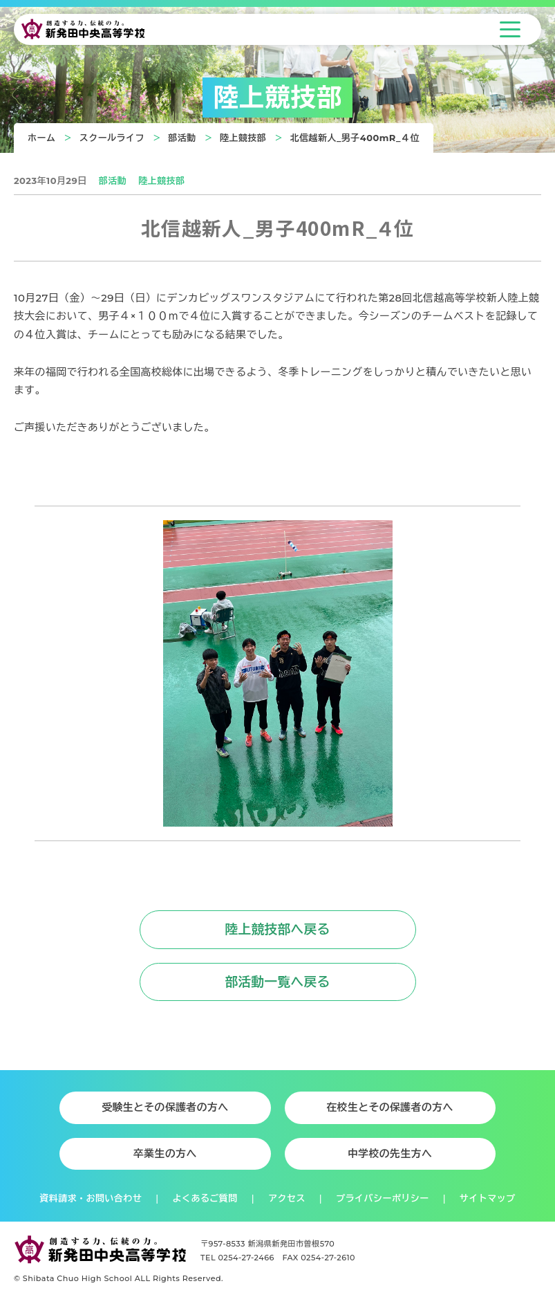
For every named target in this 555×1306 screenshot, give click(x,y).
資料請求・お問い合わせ (90, 1198)
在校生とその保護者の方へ (389, 1107)
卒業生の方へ (165, 1154)
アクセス (286, 1198)
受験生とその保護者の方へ (165, 1107)
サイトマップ (488, 1198)
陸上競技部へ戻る (277, 929)
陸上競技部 (243, 137)
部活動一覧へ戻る (277, 982)
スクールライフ (111, 137)
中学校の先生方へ (390, 1154)
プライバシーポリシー (382, 1198)
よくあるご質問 (205, 1198)
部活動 (182, 137)
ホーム (41, 137)
